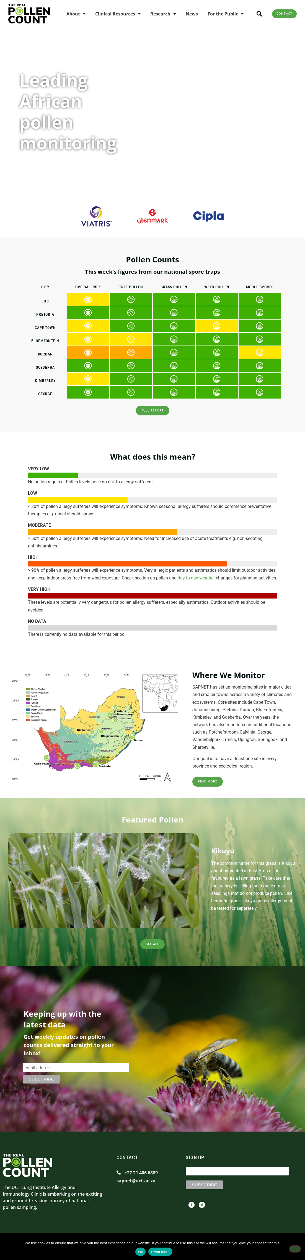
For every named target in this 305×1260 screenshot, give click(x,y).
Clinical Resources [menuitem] (111, 13)
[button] (252, 13)
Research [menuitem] (157, 13)
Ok (140, 1252)
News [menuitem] (185, 13)
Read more (160, 1252)
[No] (295, 1249)
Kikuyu (222, 855)
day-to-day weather (196, 580)
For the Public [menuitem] (219, 13)
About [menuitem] (69, 13)
